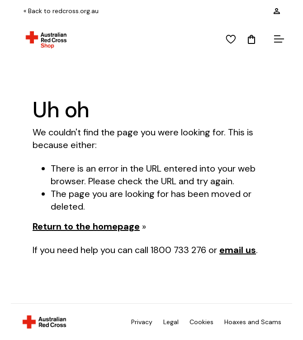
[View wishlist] (231, 40)
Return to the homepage (86, 226)
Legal (171, 322)
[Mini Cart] (251, 40)
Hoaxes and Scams (252, 322)
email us (237, 250)
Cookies (201, 322)
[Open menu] (277, 40)
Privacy (141, 322)
